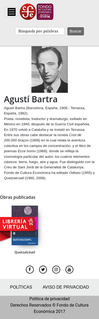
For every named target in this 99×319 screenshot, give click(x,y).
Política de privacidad (49, 298)
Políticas (21, 287)
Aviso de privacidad (66, 287)
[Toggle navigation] (11, 12)
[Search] (40, 31)
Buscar (76, 31)
